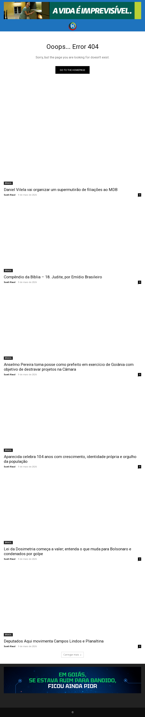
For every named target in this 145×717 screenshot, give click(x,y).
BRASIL (8, 183)
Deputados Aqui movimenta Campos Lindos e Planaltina (54, 641)
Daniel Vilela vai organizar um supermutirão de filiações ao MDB (60, 189)
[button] (6, 26)
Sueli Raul (9, 194)
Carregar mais (72, 654)
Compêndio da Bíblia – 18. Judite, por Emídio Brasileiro (53, 277)
